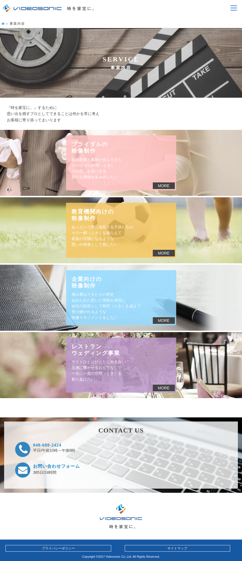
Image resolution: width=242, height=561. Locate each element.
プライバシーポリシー (58, 548)
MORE (164, 186)
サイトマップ (177, 548)
